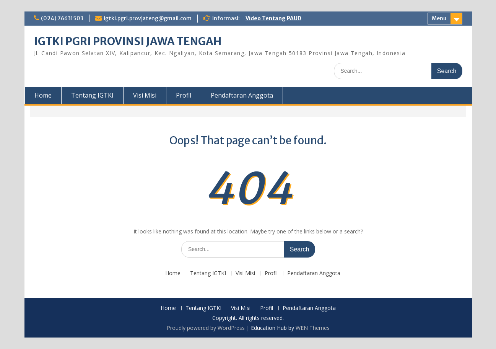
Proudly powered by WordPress (206, 327)
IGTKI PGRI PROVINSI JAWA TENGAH (127, 41)
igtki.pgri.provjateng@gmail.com (148, 18)
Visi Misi (144, 95)
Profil (183, 95)
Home (43, 95)
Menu (439, 18)
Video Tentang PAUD (273, 18)
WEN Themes (313, 327)
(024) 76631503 (62, 18)
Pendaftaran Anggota (242, 95)
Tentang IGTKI (92, 95)
